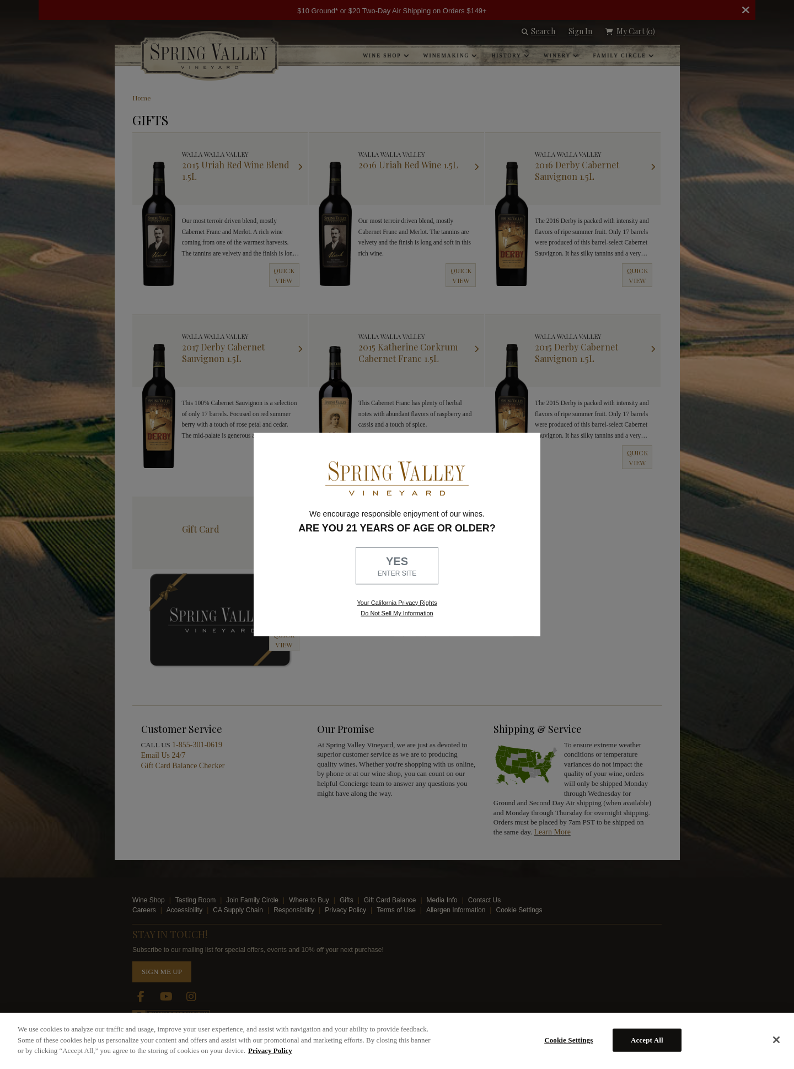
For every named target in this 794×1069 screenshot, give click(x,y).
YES (397, 566)
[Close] (776, 1040)
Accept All (647, 1040)
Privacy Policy (270, 1050)
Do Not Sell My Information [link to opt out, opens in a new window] (397, 613)
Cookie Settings (568, 1040)
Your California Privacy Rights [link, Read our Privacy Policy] (397, 602)
